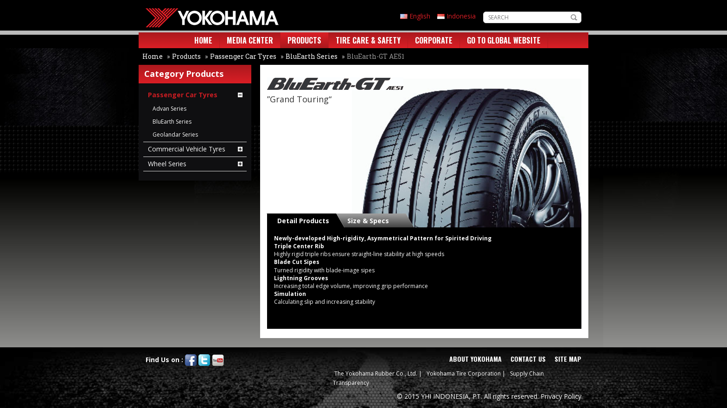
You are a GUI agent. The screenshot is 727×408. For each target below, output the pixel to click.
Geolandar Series (175, 134)
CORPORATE (434, 40)
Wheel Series (167, 163)
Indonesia (461, 16)
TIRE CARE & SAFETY (368, 40)
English (419, 16)
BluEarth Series (312, 56)
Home (152, 56)
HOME (203, 40)
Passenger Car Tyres (243, 56)
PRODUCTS (304, 40)
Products (186, 56)
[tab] (305, 220)
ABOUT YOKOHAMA (475, 359)
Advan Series (169, 109)
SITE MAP (568, 359)
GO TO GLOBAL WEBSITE (504, 40)
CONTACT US (528, 359)
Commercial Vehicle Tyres (186, 148)
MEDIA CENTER (250, 40)
